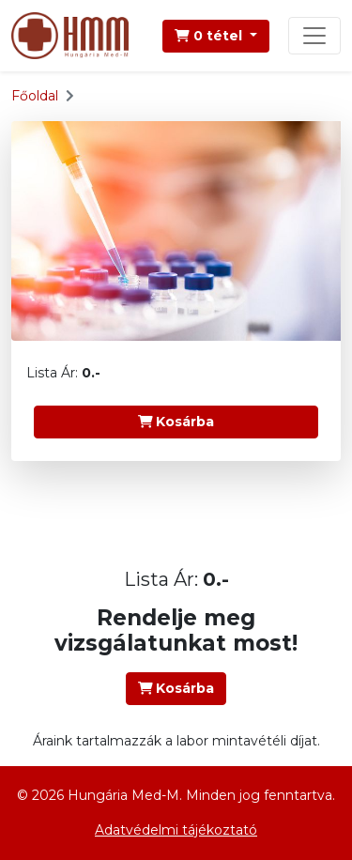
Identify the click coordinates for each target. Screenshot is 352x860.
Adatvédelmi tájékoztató (176, 830)
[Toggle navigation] (314, 35)
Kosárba (176, 421)
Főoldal (34, 95)
